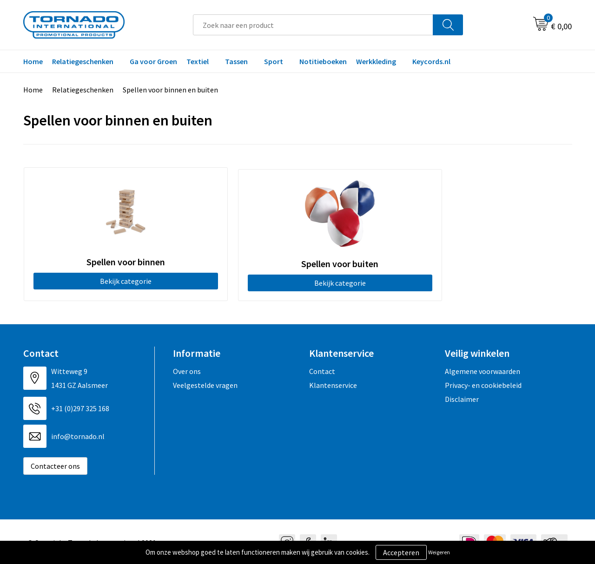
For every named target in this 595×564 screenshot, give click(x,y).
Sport (273, 61)
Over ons (187, 369)
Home (33, 61)
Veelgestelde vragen (205, 383)
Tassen (236, 61)
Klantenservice (333, 383)
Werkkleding (376, 61)
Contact (322, 369)
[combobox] (313, 24)
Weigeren (439, 552)
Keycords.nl (431, 61)
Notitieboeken (323, 61)
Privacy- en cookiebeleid (483, 383)
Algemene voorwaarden (482, 369)
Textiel (197, 61)
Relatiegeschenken (82, 61)
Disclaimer (462, 397)
